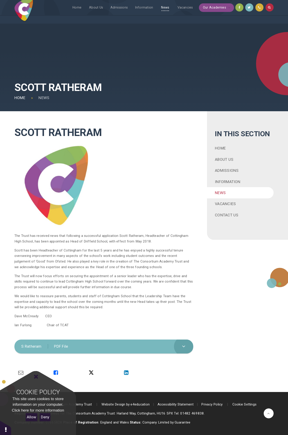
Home (19, 97)
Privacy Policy (212, 404)
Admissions (226, 170)
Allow (31, 417)
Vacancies (225, 204)
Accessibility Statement (176, 404)
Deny (45, 417)
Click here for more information (38, 410)
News (43, 97)
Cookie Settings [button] (244, 404)
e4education (140, 404)
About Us (224, 159)
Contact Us (226, 215)
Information (228, 181)
